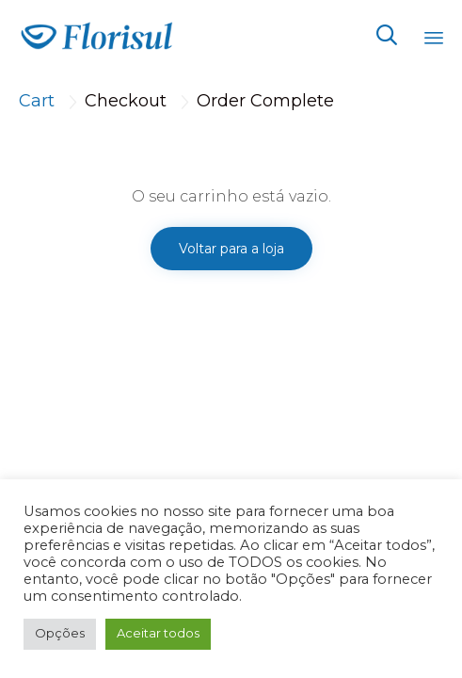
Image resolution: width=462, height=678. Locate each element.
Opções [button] (60, 632)
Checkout (126, 100)
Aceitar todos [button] (158, 632)
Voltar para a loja (231, 248)
